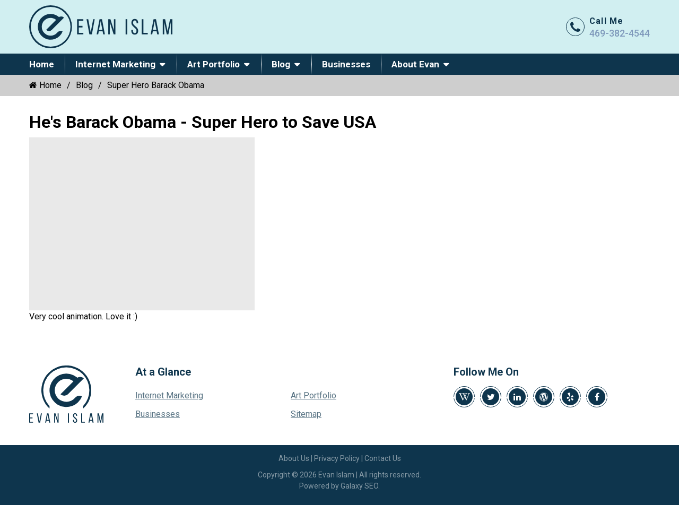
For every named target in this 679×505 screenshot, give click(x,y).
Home (41, 64)
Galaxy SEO (359, 486)
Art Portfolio (213, 64)
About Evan (415, 64)
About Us (293, 458)
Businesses (346, 64)
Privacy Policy (337, 458)
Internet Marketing (115, 64)
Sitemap (306, 414)
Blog (281, 64)
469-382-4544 (619, 33)
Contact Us (382, 458)
